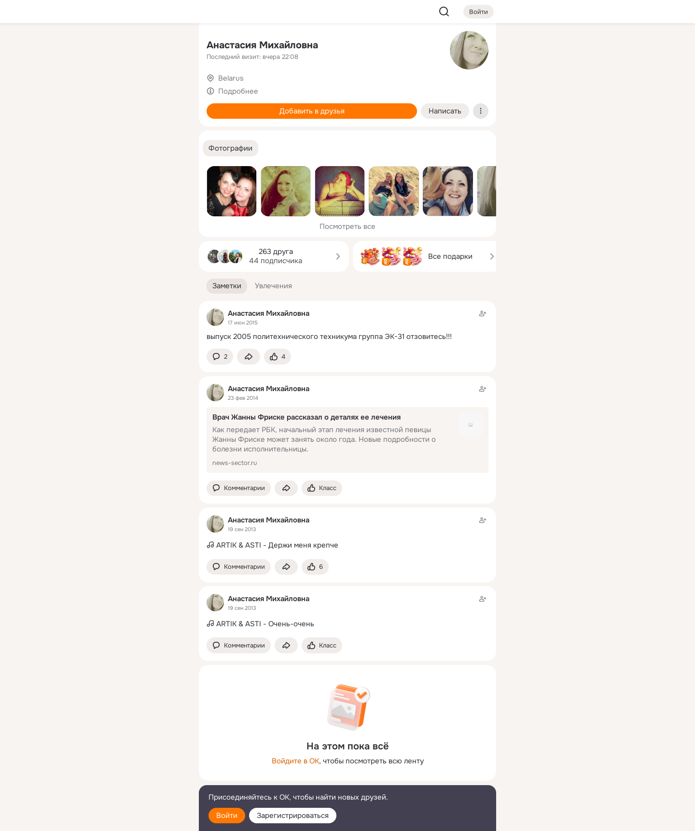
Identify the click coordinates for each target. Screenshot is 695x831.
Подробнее (238, 91)
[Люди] (127, 89)
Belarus (231, 78)
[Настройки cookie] (127, 818)
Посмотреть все (347, 226)
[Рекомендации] (127, 174)
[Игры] (170, 131)
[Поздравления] (127, 131)
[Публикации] (85, 89)
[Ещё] (127, 756)
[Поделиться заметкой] (248, 357)
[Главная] (85, 46)
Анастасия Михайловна (262, 45)
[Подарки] (85, 131)
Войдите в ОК (295, 761)
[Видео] (170, 89)
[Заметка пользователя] (347, 325)
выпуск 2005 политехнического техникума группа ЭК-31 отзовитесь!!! (329, 336)
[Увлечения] (127, 46)
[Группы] (170, 46)
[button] (230, 148)
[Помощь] (85, 174)
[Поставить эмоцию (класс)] (277, 357)
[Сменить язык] (127, 777)
